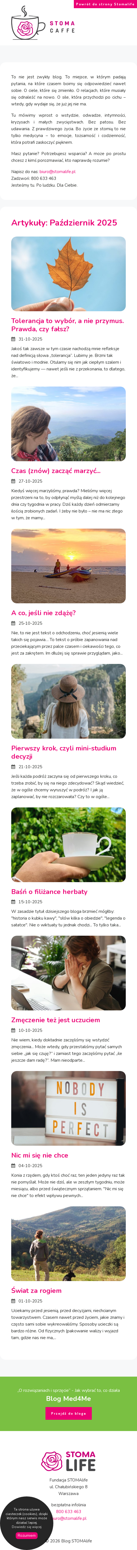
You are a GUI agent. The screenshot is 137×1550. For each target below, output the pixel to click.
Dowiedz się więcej (27, 1527)
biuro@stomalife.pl (58, 172)
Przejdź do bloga (68, 1413)
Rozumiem (27, 1535)
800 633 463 (68, 1511)
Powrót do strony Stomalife (105, 4)
